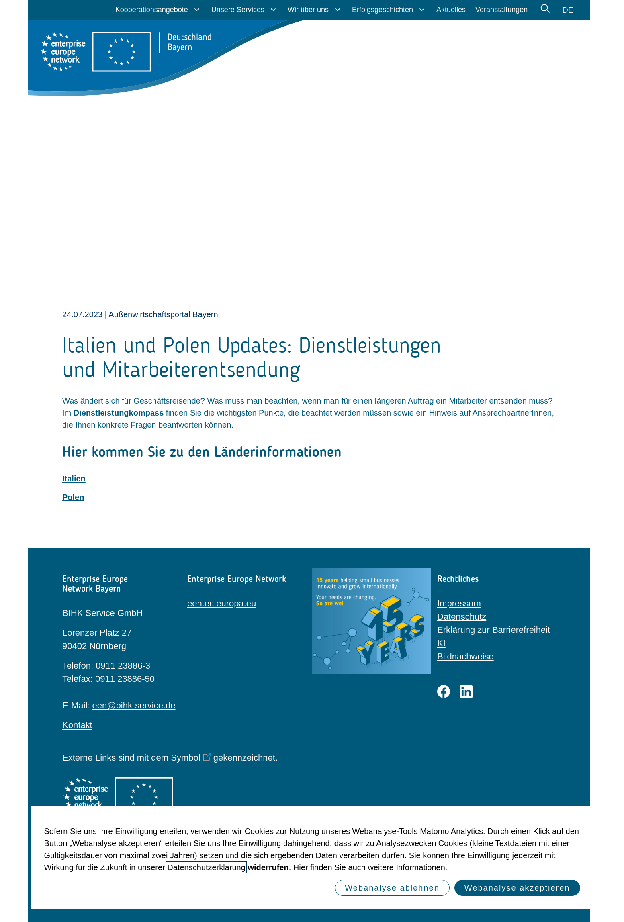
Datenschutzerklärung (206, 867)
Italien (74, 478)
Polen (73, 497)
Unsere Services (237, 10)
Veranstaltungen (501, 10)
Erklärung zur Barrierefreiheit (493, 630)
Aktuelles (451, 10)
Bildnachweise (465, 656)
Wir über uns (308, 10)
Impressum (459, 603)
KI (441, 643)
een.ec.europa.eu (221, 603)
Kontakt (77, 725)
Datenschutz (461, 617)
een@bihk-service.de (134, 705)
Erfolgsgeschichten (382, 10)
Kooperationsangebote (151, 10)
